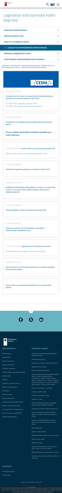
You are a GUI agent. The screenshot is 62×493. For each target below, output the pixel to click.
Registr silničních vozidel (39, 367)
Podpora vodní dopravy (15, 30)
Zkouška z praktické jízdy (39, 392)
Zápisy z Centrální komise (9, 387)
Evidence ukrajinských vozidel (40, 395)
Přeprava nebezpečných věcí (17, 53)
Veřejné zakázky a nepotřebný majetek (13, 372)
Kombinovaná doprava (38, 359)
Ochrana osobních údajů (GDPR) (12, 413)
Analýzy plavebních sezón (16, 42)
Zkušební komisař (37, 443)
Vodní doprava (15, 65)
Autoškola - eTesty (37, 399)
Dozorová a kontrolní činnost (10, 383)
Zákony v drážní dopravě (39, 432)
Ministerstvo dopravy (8, 4)
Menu (58, 4)
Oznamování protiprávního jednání (12, 402)
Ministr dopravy (7, 354)
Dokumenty (5, 65)
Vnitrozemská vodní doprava (30, 65)
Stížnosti (4, 380)
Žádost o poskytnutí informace (11, 406)
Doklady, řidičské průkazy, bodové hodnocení (45, 435)
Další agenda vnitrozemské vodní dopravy (24, 59)
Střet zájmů (5, 391)
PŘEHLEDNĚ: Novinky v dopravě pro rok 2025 (45, 452)
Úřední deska (6, 357)
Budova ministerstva (8, 365)
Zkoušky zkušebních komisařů (40, 370)
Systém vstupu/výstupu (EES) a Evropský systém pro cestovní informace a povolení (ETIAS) (44, 414)
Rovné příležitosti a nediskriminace (12, 409)
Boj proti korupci (7, 394)
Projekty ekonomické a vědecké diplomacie (45, 363)
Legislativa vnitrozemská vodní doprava (27, 48)
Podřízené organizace (8, 368)
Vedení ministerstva (8, 361)
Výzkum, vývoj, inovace (38, 439)
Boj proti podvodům (8, 398)
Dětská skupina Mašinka (9, 417)
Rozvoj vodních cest (14, 36)
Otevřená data (6, 376)
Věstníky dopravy (37, 428)
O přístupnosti (31, 487)
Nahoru (31, 312)
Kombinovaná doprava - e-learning (42, 388)
